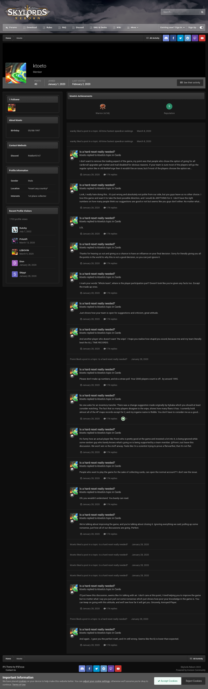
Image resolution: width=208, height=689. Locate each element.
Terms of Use (18, 684)
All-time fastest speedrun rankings (116, 131)
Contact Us (11, 670)
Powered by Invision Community (190, 670)
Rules (49, 27)
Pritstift (23, 239)
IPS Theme (8, 667)
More (133, 27)
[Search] (169, 12)
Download (31, 27)
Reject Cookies (193, 681)
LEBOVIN (24, 250)
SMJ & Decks (100, 27)
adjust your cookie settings (96, 681)
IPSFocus (20, 667)
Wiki (118, 27)
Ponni (73, 359)
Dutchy (23, 228)
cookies (22, 681)
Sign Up (192, 27)
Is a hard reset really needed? (97, 151)
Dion (21, 261)
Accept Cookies (168, 681)
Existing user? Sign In (173, 27)
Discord (79, 27)
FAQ (63, 27)
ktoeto (82, 155)
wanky (73, 131)
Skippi (22, 272)
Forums (13, 27)
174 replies (110, 174)
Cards (118, 155)
